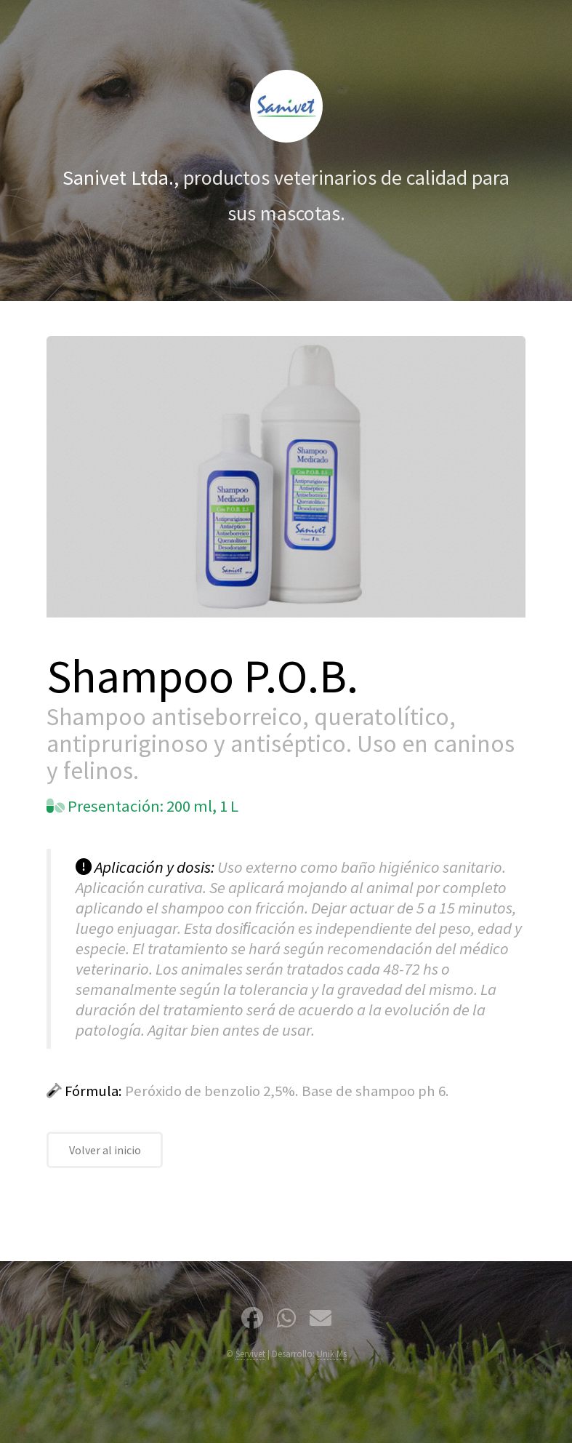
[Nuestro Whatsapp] (286, 1320)
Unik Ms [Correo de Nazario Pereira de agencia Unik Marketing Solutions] (332, 1353)
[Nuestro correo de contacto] (320, 1320)
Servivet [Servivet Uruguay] (250, 1353)
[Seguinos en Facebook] (252, 1320)
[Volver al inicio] (286, 106)
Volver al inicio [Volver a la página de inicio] (105, 1150)
